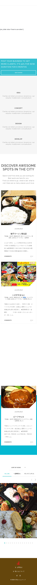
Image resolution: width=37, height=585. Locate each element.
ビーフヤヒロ (18, 356)
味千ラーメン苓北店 (19, 234)
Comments (8, 256)
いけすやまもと (18, 295)
